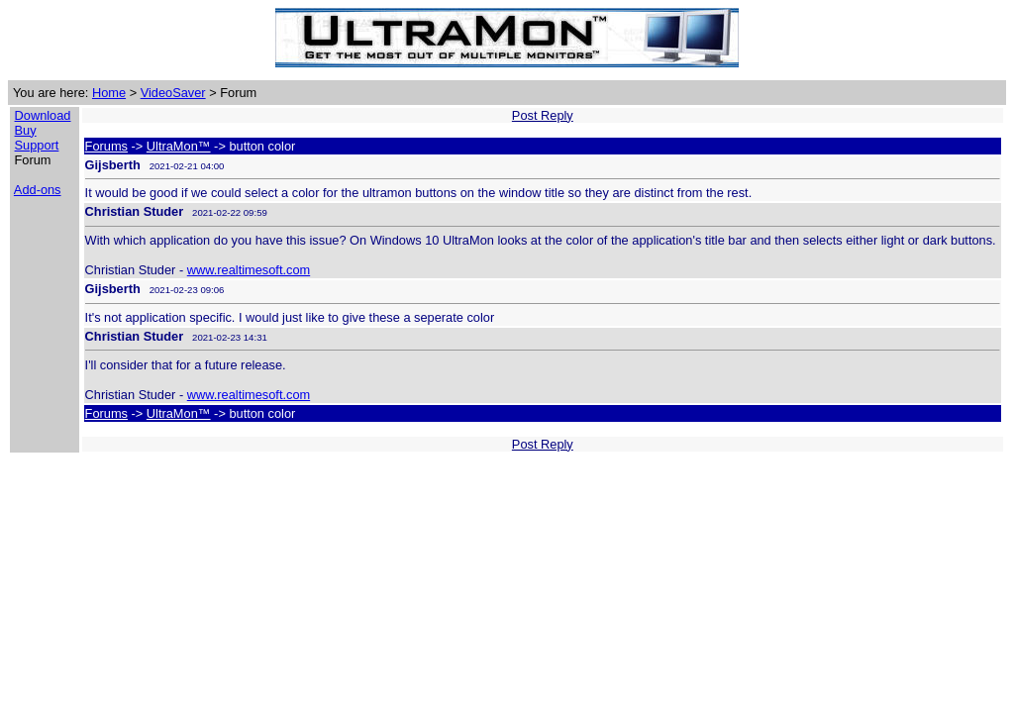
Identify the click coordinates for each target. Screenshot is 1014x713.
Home (109, 92)
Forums (106, 146)
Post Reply (542, 115)
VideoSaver (173, 92)
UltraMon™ (179, 146)
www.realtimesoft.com (248, 269)
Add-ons (37, 189)
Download (43, 115)
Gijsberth (113, 164)
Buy (26, 130)
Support (37, 145)
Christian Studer (134, 211)
